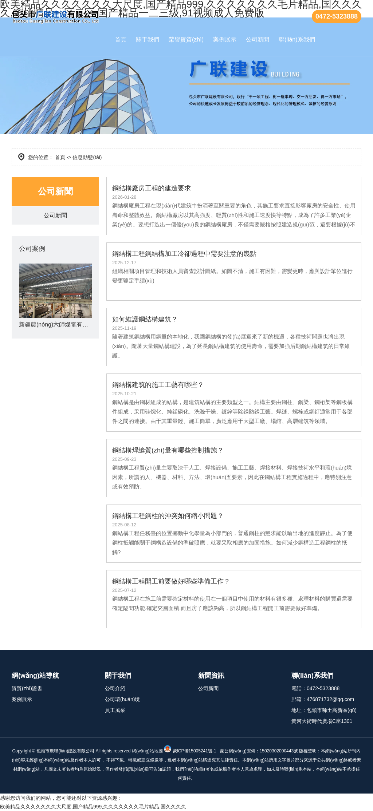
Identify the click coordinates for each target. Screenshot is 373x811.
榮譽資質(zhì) (186, 39)
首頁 (120, 39)
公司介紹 (115, 688)
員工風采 (115, 710)
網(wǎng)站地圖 (147, 750)
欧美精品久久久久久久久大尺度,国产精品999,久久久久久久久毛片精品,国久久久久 (93, 807)
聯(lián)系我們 (297, 39)
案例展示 (224, 39)
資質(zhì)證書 (27, 688)
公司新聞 (257, 39)
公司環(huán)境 (122, 699)
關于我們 (147, 39)
